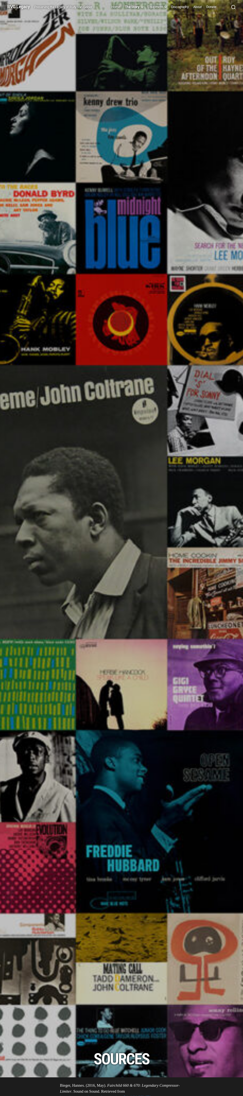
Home (115, 7)
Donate (211, 7)
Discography (180, 7)
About (197, 7)
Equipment (155, 7)
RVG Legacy (18, 7)
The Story (132, 7)
